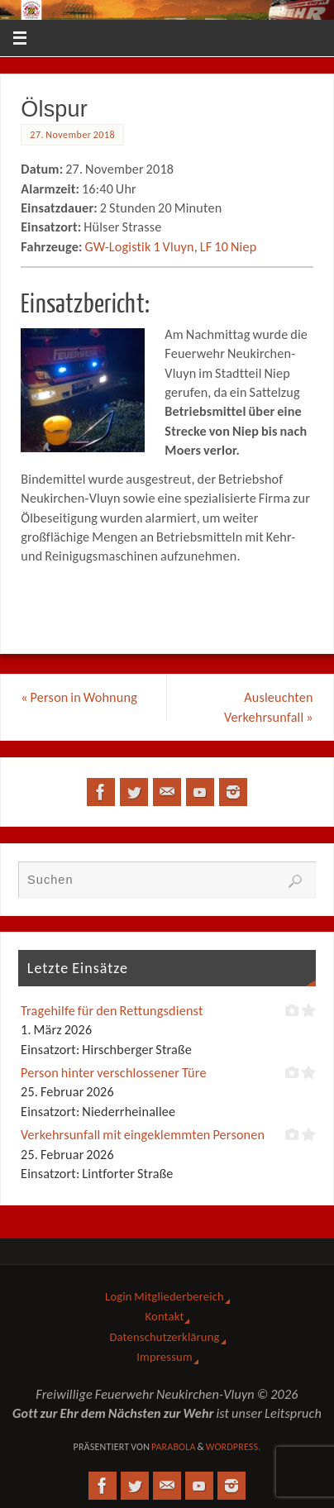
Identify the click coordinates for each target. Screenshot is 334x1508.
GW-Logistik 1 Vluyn (138, 247)
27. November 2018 (72, 135)
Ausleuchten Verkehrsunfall (268, 707)
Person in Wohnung (79, 697)
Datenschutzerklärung (164, 1336)
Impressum (164, 1356)
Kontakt (165, 1316)
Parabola (173, 1447)
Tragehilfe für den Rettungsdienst (112, 1011)
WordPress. (233, 1447)
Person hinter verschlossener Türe (114, 1073)
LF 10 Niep (228, 247)
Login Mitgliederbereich (164, 1296)
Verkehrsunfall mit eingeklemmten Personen (143, 1135)
